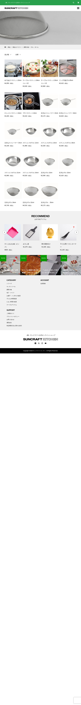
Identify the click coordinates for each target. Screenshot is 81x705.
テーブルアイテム (12, 305)
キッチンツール (11, 286)
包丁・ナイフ (10, 292)
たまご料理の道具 (12, 302)
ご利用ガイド (10, 313)
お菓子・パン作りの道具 (14, 295)
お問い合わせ (10, 319)
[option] (13, 237)
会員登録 (43, 283)
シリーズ (9, 283)
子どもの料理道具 (12, 298)
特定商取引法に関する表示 (14, 325)
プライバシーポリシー (13, 316)
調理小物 (9, 289)
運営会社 (9, 322)
